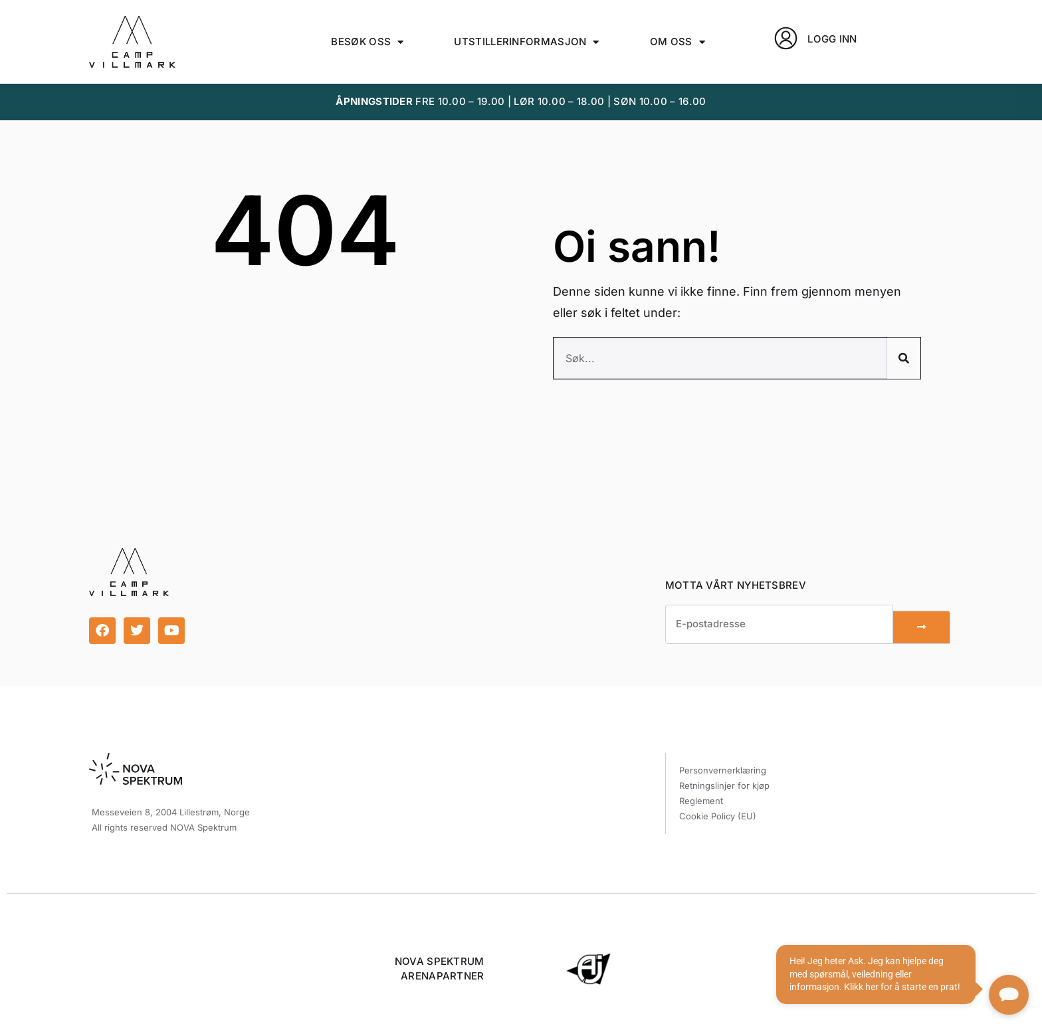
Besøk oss (367, 42)
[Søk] (903, 358)
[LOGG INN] (785, 38)
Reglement (701, 800)
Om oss (677, 42)
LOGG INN (832, 39)
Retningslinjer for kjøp (724, 785)
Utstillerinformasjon (526, 42)
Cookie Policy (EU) (717, 816)
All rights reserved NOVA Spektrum (164, 827)
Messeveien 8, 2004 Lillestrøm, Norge (171, 812)
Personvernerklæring (722, 770)
